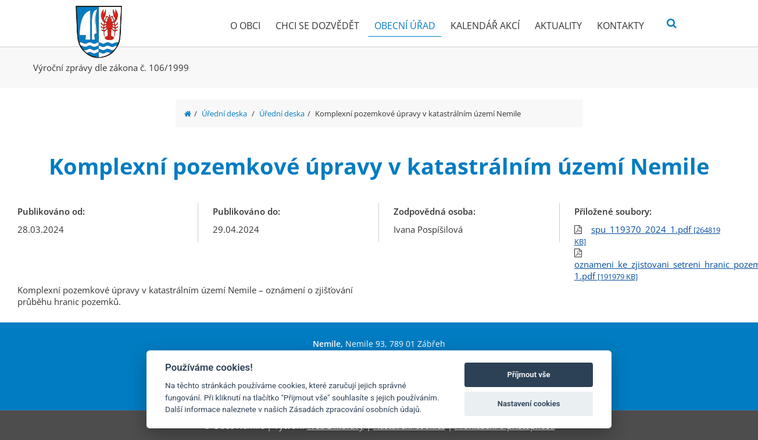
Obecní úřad (404, 25)
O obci (245, 25)
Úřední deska (224, 113)
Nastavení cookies (529, 403)
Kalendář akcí (485, 25)
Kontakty (620, 25)
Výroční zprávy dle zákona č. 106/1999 (111, 67)
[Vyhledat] (672, 23)
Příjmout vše (528, 374)
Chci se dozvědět (317, 25)
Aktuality (558, 25)
